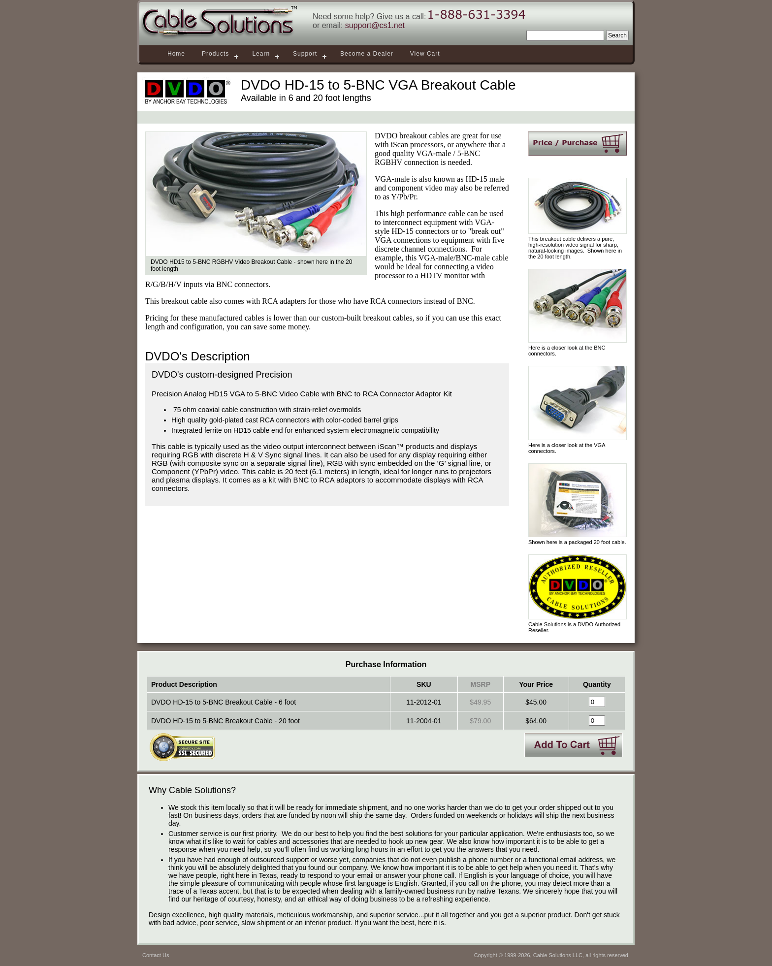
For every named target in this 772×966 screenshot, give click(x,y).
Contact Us (155, 955)
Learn (261, 53)
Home (176, 53)
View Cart (425, 53)
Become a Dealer (366, 53)
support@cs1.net (375, 25)
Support (305, 53)
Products (215, 53)
